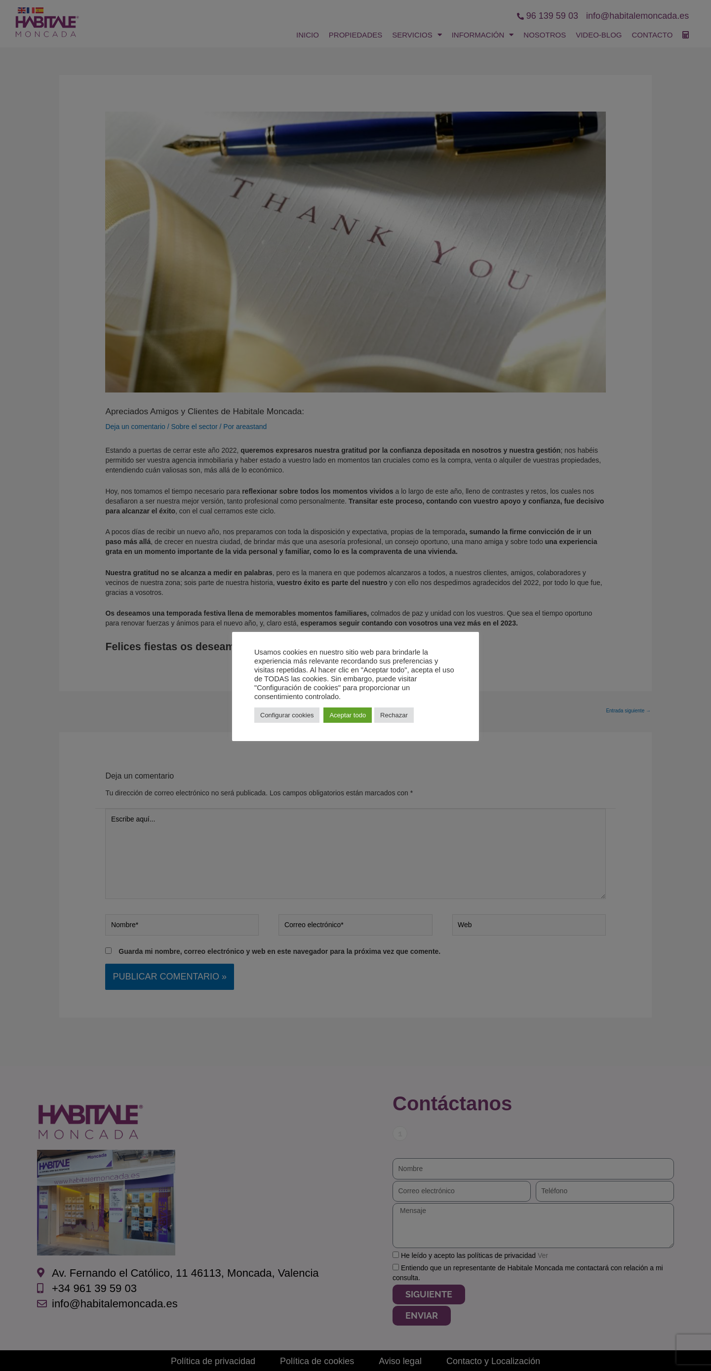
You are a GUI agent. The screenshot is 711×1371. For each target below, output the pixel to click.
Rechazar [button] (394, 715)
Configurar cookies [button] (287, 715)
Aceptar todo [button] (347, 715)
